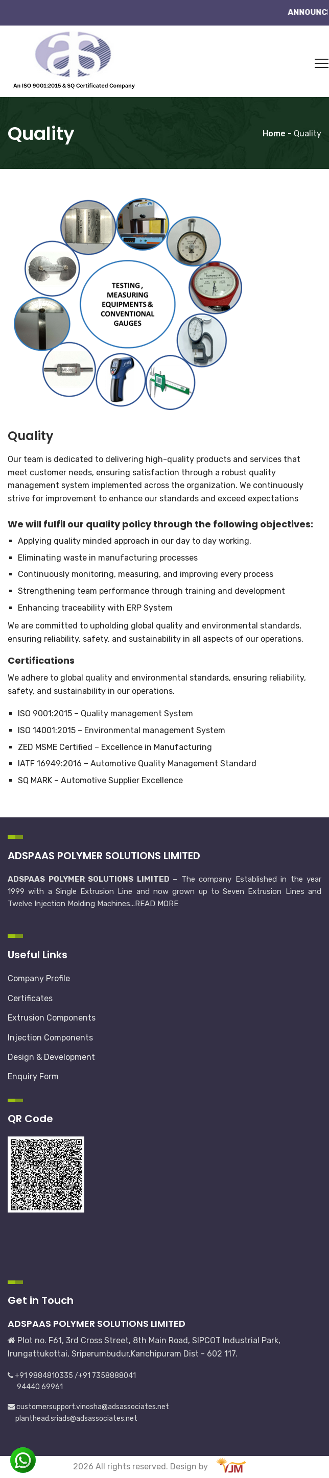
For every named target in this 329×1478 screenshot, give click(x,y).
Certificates (30, 998)
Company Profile (39, 978)
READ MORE (156, 903)
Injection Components (50, 1038)
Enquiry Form (33, 1076)
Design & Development (51, 1057)
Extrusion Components (52, 1018)
